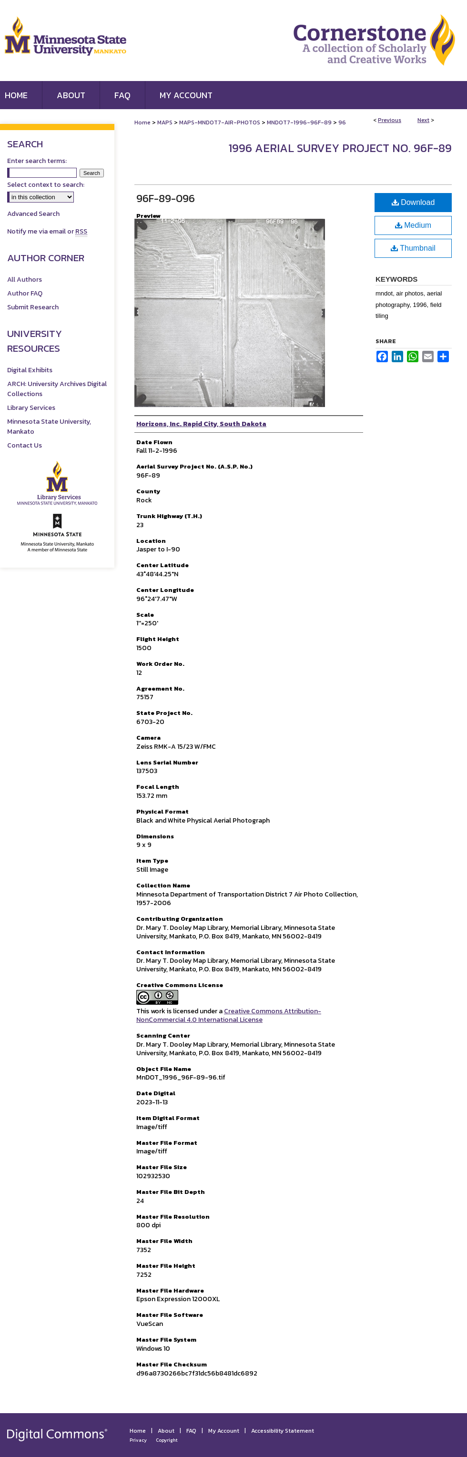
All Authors (24, 280)
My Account (223, 1430)
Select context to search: (45, 185)
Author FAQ (24, 293)
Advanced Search (33, 214)
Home (142, 122)
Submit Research (33, 307)
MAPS (165, 122)
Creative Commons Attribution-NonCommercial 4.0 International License (228, 1015)
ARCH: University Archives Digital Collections (57, 389)
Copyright (167, 1440)
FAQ (191, 1430)
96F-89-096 (165, 198)
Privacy (138, 1440)
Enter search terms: (37, 161)
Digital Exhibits (29, 370)
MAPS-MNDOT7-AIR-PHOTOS (219, 122)
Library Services (31, 408)
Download (413, 202)
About (166, 1430)
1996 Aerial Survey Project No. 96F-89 (340, 148)
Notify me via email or (47, 231)
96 (342, 122)
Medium (413, 225)
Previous (389, 120)
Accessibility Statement (282, 1430)
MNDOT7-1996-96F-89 (299, 122)
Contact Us (24, 445)
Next (423, 120)
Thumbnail (413, 248)
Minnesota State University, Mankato (49, 427)
